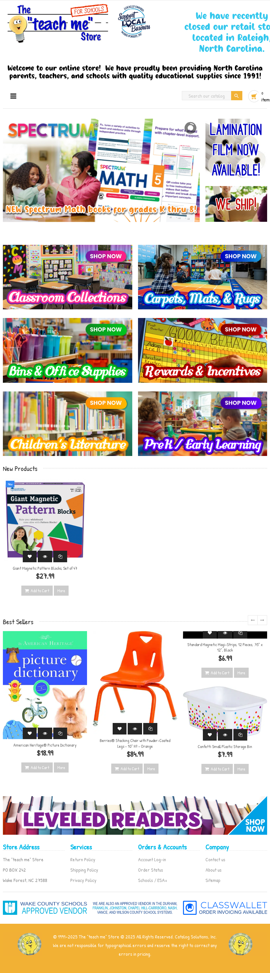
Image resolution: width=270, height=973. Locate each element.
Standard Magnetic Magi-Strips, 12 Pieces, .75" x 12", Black (225, 647)
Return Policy (82, 859)
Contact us (215, 859)
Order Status (150, 869)
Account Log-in (152, 859)
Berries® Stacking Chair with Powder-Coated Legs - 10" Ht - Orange (135, 743)
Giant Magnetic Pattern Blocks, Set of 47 (45, 568)
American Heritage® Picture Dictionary (45, 745)
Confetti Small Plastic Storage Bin (225, 746)
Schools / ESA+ (152, 880)
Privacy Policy (83, 880)
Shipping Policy (84, 869)
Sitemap (212, 880)
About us (213, 869)
